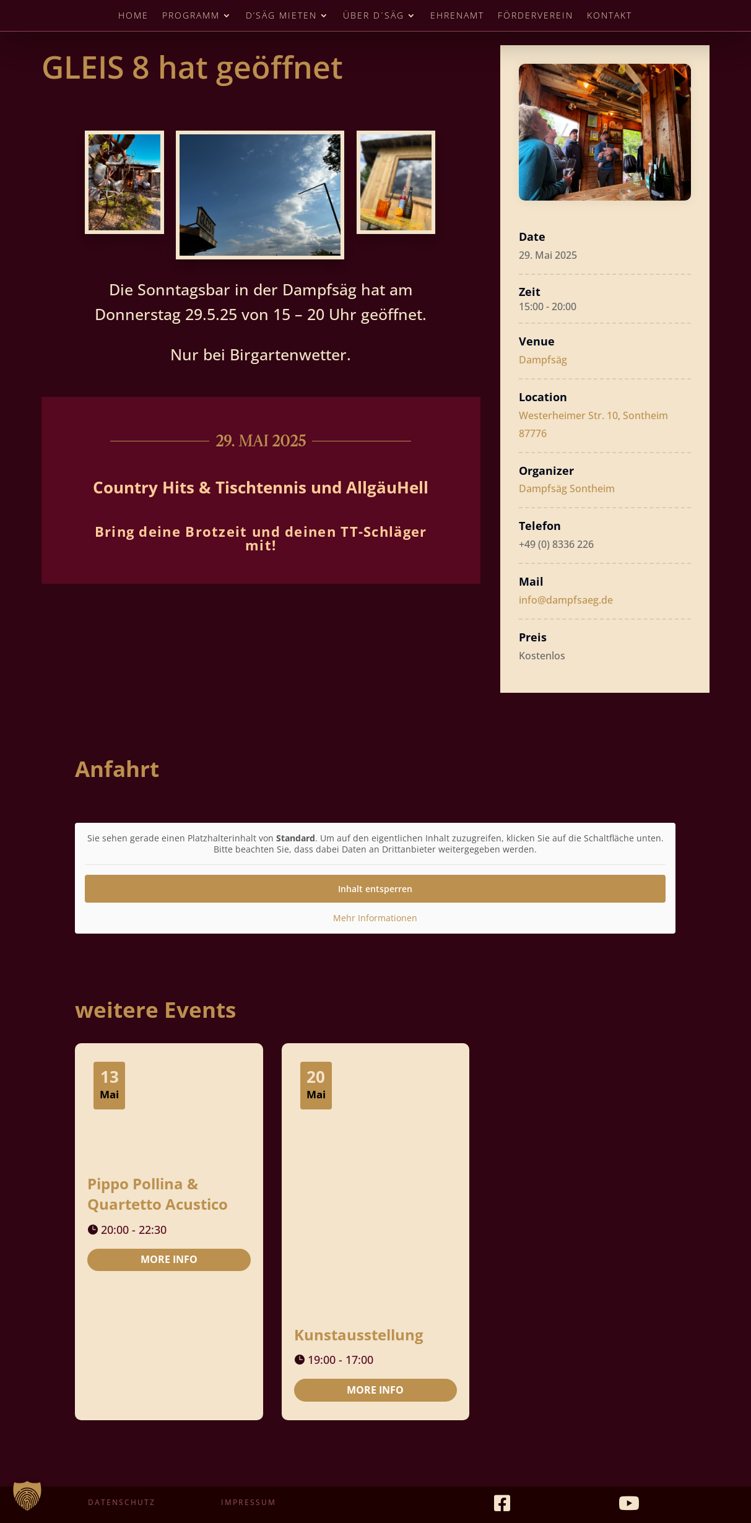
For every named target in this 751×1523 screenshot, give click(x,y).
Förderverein (535, 16)
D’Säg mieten (281, 16)
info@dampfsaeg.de (566, 600)
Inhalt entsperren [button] (375, 889)
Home (133, 16)
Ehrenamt (457, 16)
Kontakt (609, 16)
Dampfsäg (543, 360)
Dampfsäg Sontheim (567, 488)
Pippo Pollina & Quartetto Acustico (157, 1194)
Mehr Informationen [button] (375, 918)
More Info (169, 1259)
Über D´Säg (373, 16)
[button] (27, 1496)
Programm (191, 16)
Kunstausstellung (358, 1334)
